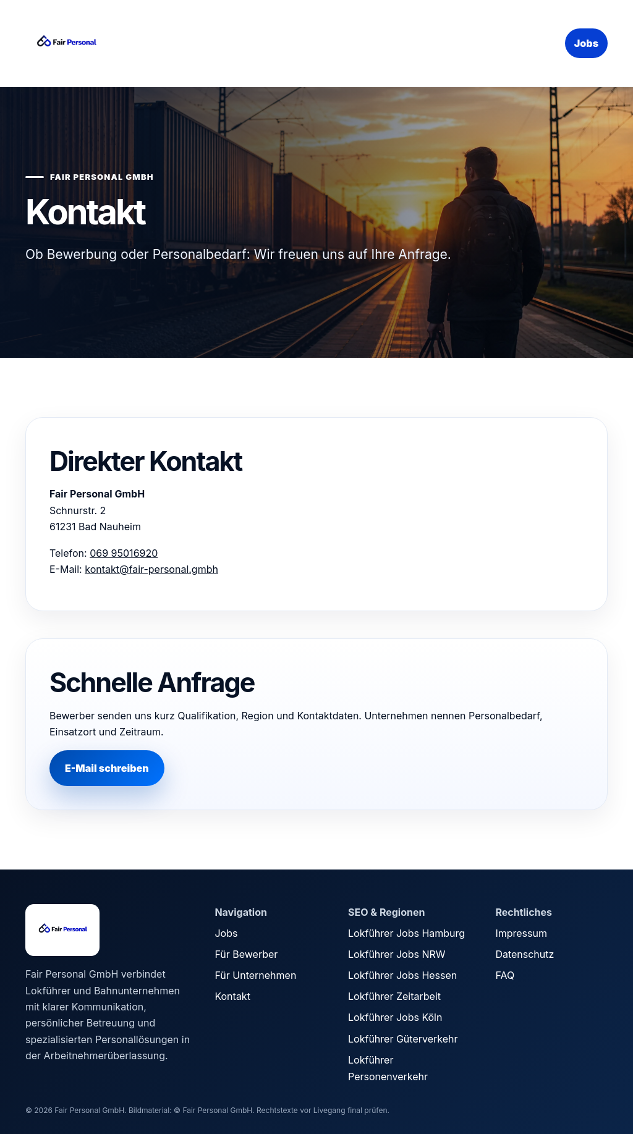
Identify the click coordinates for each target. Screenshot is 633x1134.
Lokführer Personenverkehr (388, 1068)
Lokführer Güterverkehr (402, 1039)
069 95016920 (124, 553)
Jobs (586, 43)
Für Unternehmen (255, 975)
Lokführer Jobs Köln (395, 1017)
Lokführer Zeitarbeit (394, 996)
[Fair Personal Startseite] (118, 43)
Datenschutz (524, 954)
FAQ (504, 975)
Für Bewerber (246, 954)
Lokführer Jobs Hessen (402, 975)
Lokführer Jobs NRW (396, 954)
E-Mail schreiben (107, 768)
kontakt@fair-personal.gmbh (151, 569)
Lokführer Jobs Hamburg (406, 933)
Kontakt (232, 996)
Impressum (521, 933)
